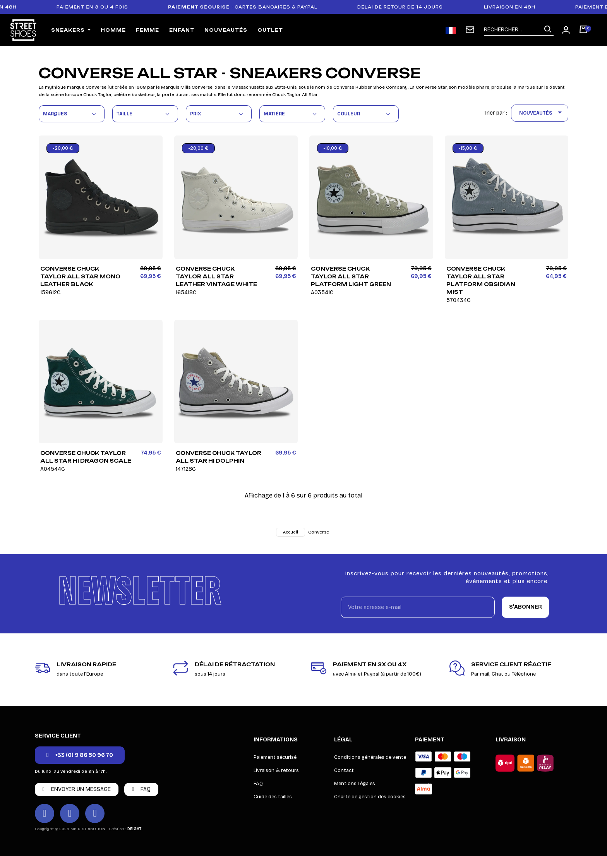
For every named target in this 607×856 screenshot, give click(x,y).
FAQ (258, 784)
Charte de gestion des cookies (370, 797)
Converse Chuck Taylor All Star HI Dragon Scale (88, 461)
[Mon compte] (566, 30)
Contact (344, 770)
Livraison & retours (276, 770)
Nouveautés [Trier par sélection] (541, 113)
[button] (80, 755)
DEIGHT (134, 829)
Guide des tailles (273, 797)
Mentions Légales (354, 784)
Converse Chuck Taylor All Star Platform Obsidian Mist (489, 284)
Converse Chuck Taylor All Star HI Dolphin (224, 461)
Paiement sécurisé (275, 757)
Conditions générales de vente (370, 757)
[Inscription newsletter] (470, 30)
